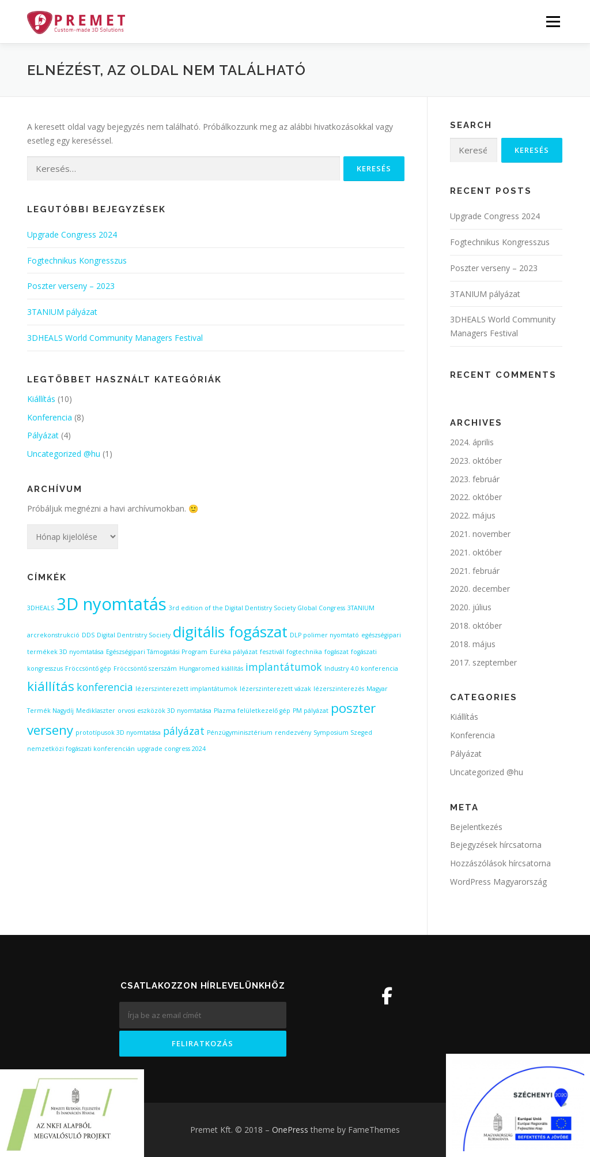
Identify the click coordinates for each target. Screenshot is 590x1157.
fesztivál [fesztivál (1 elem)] (272, 652)
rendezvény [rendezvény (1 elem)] (293, 732)
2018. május (473, 643)
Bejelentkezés (476, 826)
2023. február (475, 479)
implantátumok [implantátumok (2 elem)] (283, 667)
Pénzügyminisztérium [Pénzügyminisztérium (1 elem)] (240, 732)
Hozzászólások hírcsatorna (500, 863)
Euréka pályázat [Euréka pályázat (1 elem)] (234, 652)
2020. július (470, 607)
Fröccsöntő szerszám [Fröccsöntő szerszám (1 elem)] (145, 668)
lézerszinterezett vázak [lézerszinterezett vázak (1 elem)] (275, 689)
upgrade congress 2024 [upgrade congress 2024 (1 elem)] (171, 749)
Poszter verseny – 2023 (71, 285)
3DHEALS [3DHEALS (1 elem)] (40, 608)
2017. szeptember (483, 662)
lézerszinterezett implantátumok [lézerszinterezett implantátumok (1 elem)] (186, 689)
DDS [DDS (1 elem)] (88, 635)
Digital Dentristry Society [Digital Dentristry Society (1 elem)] (134, 635)
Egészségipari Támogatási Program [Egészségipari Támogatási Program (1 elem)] (156, 652)
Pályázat (43, 435)
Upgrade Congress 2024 (72, 234)
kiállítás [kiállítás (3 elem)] (50, 686)
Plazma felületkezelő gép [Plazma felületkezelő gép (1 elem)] (252, 711)
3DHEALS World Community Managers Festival (115, 337)
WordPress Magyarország (498, 881)
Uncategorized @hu (63, 453)
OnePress (290, 1129)
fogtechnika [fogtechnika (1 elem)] (304, 652)
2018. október (476, 625)
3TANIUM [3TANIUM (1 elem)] (361, 608)
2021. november (480, 533)
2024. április (472, 442)
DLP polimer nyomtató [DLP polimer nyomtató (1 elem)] (324, 635)
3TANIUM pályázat (62, 311)
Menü (553, 21)
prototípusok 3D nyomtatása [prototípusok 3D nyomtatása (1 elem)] (118, 732)
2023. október (476, 460)
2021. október (476, 552)
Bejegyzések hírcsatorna (496, 844)
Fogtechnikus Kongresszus (77, 260)
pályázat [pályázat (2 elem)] (184, 731)
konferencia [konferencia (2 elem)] (105, 687)
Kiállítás (41, 398)
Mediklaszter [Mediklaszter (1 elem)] (95, 711)
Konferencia (49, 417)
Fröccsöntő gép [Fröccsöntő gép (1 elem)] (88, 668)
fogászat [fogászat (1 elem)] (336, 652)
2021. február (475, 570)
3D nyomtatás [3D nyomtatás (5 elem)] (111, 603)
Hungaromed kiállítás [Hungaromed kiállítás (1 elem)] (211, 668)
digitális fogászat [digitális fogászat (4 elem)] (230, 631)
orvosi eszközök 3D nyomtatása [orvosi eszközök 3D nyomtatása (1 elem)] (164, 711)
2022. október (476, 496)
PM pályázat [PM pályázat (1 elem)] (310, 711)
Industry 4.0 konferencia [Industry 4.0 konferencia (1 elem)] (361, 668)
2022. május (473, 515)
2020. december (480, 588)
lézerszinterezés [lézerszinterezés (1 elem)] (338, 689)
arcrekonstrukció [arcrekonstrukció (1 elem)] (53, 635)
